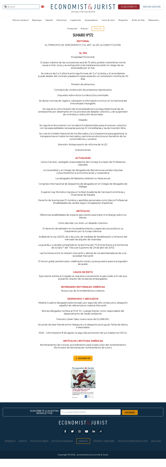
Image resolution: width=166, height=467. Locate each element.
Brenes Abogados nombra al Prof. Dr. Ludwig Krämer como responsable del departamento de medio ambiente (83, 312)
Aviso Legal (156, 441)
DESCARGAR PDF (83, 358)
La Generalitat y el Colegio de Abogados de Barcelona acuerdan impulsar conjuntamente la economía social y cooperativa (83, 171)
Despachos (123, 20)
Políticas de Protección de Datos (133, 441)
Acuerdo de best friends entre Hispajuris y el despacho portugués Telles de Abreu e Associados (83, 326)
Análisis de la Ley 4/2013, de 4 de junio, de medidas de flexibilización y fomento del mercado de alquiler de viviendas (83, 238)
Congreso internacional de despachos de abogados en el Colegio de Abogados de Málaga (83, 185)
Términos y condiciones (104, 441)
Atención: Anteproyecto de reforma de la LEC (83, 144)
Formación (72, 29)
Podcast (84, 29)
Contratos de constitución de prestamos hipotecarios (82, 90)
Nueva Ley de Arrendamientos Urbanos (82, 290)
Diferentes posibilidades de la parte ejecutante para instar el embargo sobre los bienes (83, 216)
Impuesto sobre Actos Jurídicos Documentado (82, 95)
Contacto (23, 441)
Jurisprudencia (91, 20)
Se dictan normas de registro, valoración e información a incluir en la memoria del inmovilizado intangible (83, 102)
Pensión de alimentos (83, 84)
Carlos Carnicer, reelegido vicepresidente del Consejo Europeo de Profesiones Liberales (83, 163)
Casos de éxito (108, 20)
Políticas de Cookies (39, 441)
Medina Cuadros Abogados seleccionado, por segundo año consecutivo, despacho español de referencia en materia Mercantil (83, 304)
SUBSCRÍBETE (129, 6)
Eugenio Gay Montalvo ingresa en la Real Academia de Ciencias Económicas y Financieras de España (83, 193)
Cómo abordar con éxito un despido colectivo (83, 223)
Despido (82, 120)
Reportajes (37, 20)
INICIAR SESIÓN (152, 6)
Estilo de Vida (138, 20)
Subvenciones (83, 150)
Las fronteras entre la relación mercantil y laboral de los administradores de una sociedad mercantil (83, 254)
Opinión (49, 20)
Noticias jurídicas (20, 20)
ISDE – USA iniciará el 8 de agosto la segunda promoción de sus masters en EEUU (83, 333)
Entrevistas (62, 20)
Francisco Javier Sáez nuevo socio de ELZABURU (82, 319)
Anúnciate (83, 441)
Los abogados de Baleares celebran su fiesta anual (82, 178)
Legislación (75, 20)
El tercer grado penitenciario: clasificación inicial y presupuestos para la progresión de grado (83, 262)
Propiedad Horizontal (83, 57)
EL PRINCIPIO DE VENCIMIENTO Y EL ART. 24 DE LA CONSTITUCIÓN (83, 45)
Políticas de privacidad (62, 441)
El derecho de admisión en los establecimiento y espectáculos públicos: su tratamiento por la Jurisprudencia (83, 230)
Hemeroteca (153, 20)
